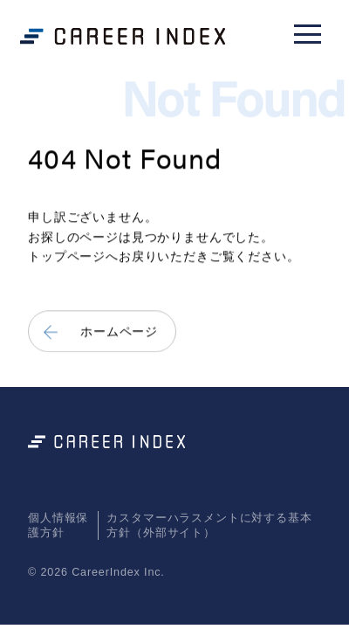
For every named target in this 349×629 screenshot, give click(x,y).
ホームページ (119, 331)
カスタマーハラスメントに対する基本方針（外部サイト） (208, 525)
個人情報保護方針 (58, 525)
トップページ (67, 257)
